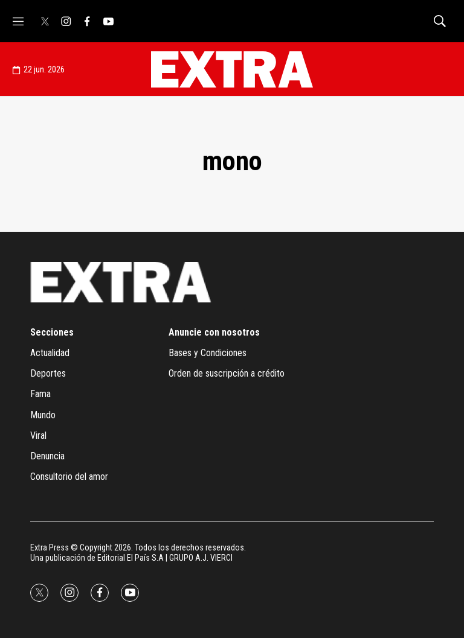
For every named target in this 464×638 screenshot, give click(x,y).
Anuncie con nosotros (214, 332)
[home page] (232, 69)
